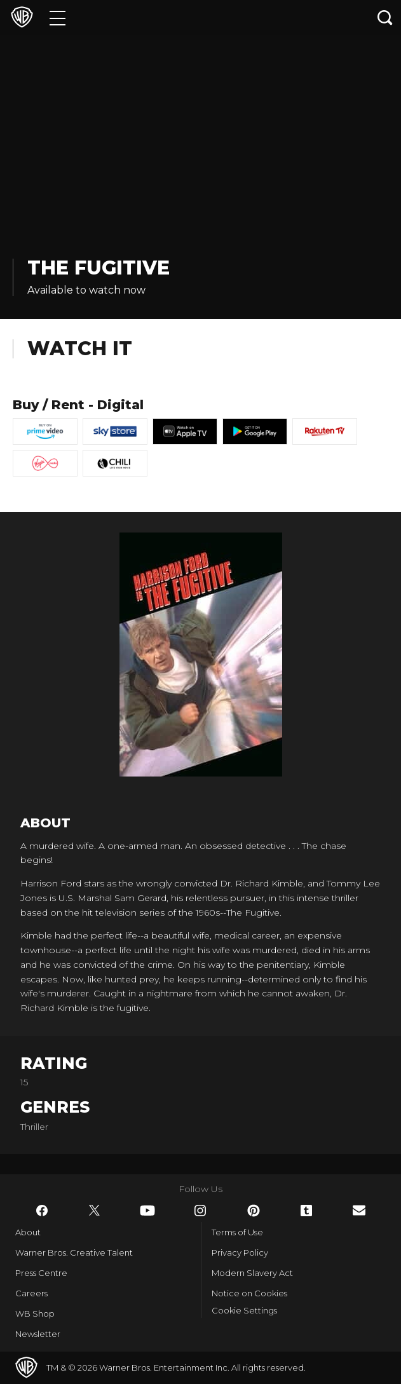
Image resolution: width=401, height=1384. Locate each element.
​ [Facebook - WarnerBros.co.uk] (42, 1210)
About (28, 1232)
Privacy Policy (240, 1252)
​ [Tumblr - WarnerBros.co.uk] (306, 1210)
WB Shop (35, 1313)
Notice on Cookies (249, 1293)
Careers (31, 1293)
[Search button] (385, 17)
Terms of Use (237, 1232)
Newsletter (37, 1334)
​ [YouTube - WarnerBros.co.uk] (147, 1210)
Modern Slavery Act (252, 1273)
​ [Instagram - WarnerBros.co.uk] (200, 1210)
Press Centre (41, 1273)
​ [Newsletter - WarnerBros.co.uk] (359, 1210)
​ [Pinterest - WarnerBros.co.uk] (253, 1210)
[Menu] (57, 17)
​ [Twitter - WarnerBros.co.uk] (94, 1210)
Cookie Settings (244, 1310)
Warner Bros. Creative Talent (74, 1252)
